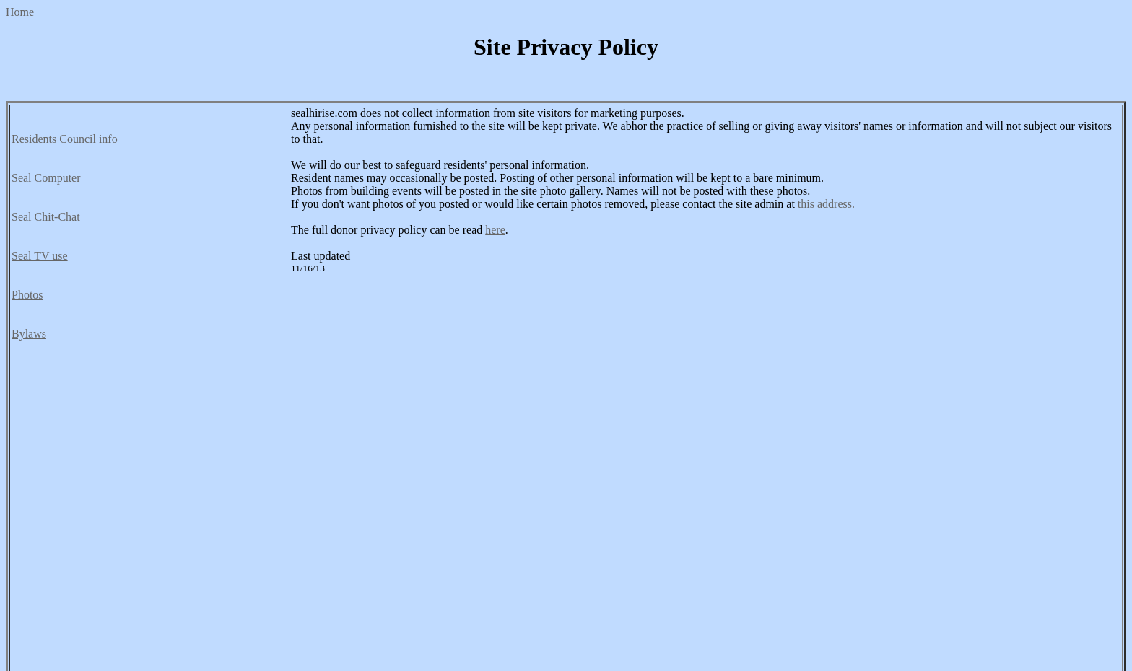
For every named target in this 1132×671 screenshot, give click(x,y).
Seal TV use (40, 256)
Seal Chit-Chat (46, 217)
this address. (825, 204)
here (495, 230)
